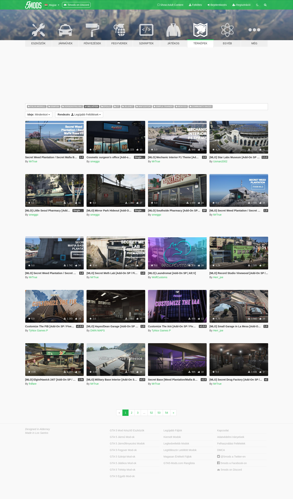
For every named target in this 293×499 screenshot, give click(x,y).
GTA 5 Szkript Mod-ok (122, 456)
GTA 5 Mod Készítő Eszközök (127, 430)
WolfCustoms (159, 277)
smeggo (95, 161)
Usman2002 (220, 161)
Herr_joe (218, 277)
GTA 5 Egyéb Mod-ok (122, 476)
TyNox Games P (38, 330)
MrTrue (33, 161)
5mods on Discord (229, 469)
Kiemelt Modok (172, 436)
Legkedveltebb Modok (176, 443)
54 (166, 412)
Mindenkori (38, 114)
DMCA (221, 450)
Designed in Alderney (37, 429)
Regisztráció (241, 4)
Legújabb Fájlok (173, 430)
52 (151, 412)
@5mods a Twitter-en (231, 456)
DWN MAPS (97, 330)
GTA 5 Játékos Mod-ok (123, 463)
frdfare (32, 383)
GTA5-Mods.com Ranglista (179, 463)
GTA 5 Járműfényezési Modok (127, 443)
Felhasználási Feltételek (231, 443)
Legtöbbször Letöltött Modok (180, 450)
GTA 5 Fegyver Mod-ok (123, 450)
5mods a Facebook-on (232, 463)
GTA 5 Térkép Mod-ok (122, 469)
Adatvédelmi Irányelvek (230, 436)
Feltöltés (195, 4)
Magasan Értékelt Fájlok (178, 456)
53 (159, 412)
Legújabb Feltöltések (79, 114)
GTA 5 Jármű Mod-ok (122, 436)
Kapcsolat (223, 430)
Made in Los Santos (36, 432)
